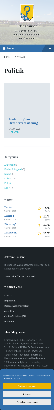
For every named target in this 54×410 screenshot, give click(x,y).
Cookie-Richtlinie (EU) (15, 316)
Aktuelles (20, 57)
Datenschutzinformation (16, 305)
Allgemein (9, 164)
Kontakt (8, 295)
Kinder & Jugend (13, 169)
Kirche (7, 174)
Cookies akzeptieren (27, 386)
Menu (27, 48)
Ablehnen (27, 394)
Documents (10, 321)
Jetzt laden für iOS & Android (19, 276)
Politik (15, 132)
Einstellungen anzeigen (27, 402)
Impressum (10, 300)
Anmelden (9, 311)
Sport (7, 187)
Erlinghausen (27, 26)
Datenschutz (18, 378)
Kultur (7, 178)
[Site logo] (27, 20)
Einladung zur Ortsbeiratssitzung (23, 121)
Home (7, 57)
